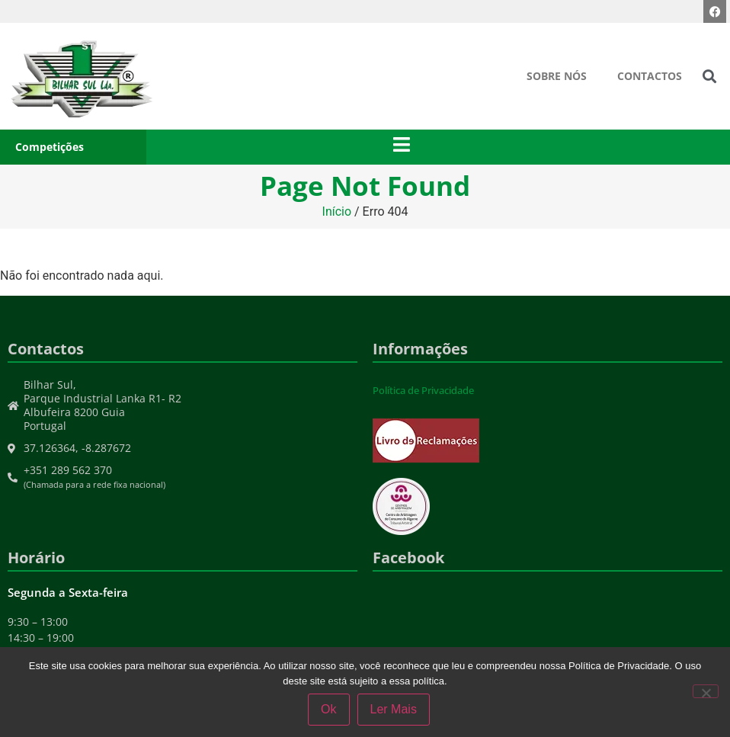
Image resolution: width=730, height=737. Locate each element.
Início (337, 211)
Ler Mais (393, 709)
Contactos (649, 76)
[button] (709, 76)
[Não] (706, 691)
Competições (49, 146)
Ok (328, 709)
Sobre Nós (557, 76)
